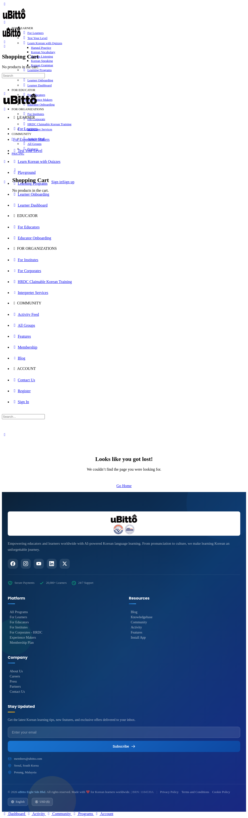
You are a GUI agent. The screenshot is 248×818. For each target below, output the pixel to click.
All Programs (19, 612)
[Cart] (4, 46)
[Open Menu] (4, 22)
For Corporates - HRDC (26, 632)
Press (13, 682)
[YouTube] (39, 564)
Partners (15, 687)
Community (139, 622)
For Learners (18, 617)
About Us (16, 671)
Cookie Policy (221, 792)
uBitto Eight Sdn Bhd (31, 792)
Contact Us (17, 692)
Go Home (124, 486)
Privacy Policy (169, 792)
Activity (136, 627)
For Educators (19, 622)
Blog (134, 612)
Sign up (68, 182)
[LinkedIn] (52, 564)
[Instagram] (26, 564)
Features (136, 632)
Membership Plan (22, 643)
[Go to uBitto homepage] (14, 19)
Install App (138, 638)
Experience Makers (23, 638)
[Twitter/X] (65, 564)
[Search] (4, 42)
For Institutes (19, 627)
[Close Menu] (4, 109)
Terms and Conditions (195, 792)
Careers (15, 676)
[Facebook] (13, 564)
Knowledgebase (141, 617)
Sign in (56, 182)
